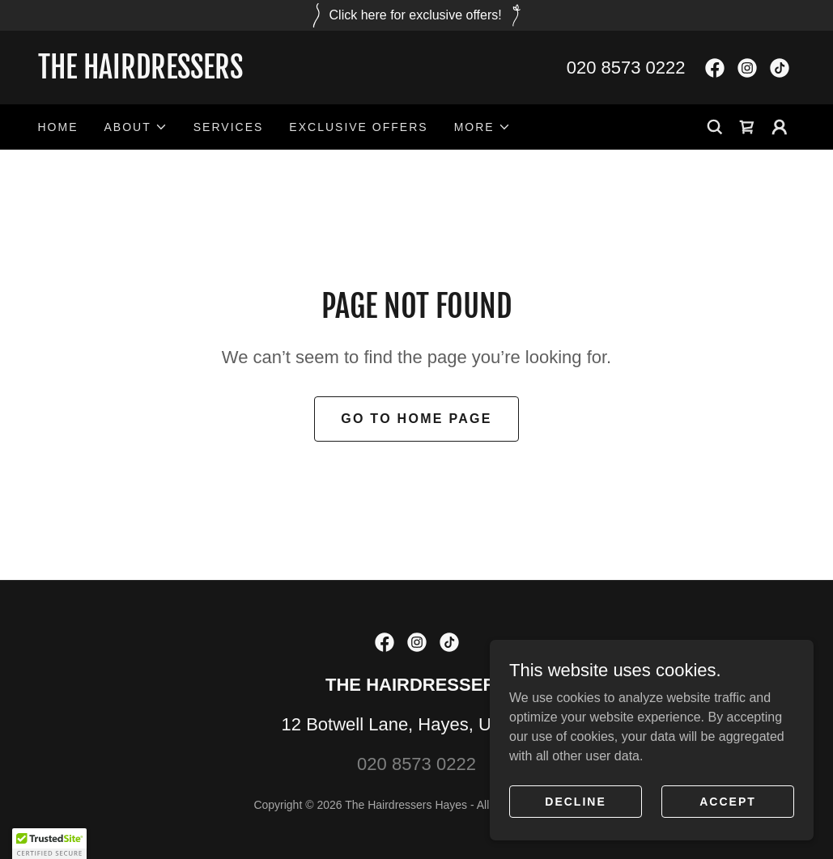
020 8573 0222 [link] (626, 67)
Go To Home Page (416, 418)
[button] (136, 127)
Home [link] (58, 127)
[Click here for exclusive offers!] (416, 15)
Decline (575, 800)
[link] (227, 74)
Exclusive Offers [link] (358, 127)
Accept (727, 800)
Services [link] (228, 127)
